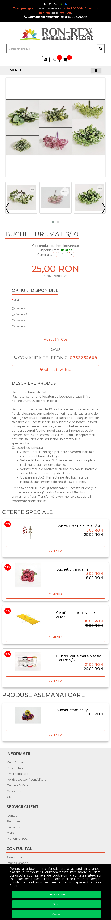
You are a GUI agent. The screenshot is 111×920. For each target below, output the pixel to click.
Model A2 (19, 320)
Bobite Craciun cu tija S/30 (78, 526)
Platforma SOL (17, 838)
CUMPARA (55, 550)
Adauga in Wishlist (55, 370)
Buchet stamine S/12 (73, 710)
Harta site (14, 827)
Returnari (13, 821)
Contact (12, 815)
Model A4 (20, 308)
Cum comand (16, 762)
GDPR (11, 796)
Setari (56, 904)
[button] (53, 222)
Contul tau (14, 857)
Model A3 (19, 326)
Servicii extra (16, 791)
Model (17, 300)
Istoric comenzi (18, 862)
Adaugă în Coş (55, 339)
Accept (56, 914)
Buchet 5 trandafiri (72, 569)
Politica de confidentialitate (26, 779)
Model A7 (19, 314)
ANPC (11, 832)
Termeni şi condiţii (20, 785)
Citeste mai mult (57, 894)
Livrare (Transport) (19, 773)
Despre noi (15, 768)
